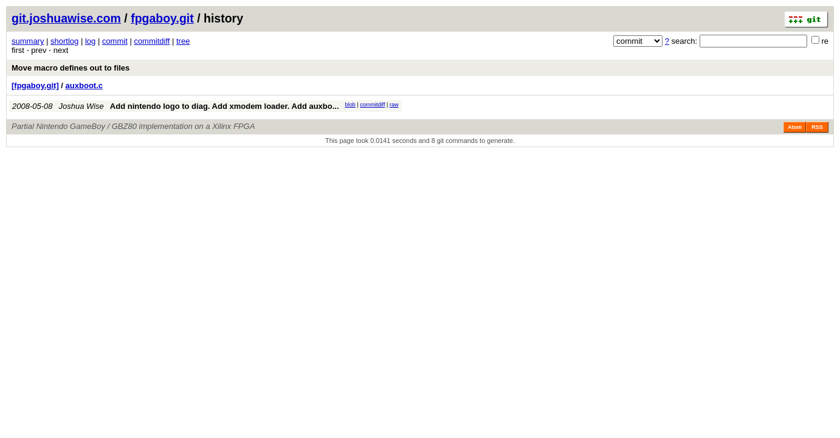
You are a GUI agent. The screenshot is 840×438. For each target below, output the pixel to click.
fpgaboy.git (162, 18)
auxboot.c (84, 85)
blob (350, 105)
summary (28, 41)
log (90, 41)
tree (183, 41)
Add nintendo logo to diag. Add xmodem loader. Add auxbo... (224, 106)
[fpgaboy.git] (35, 85)
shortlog (64, 41)
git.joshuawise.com (66, 18)
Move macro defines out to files (70, 67)
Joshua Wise (81, 106)
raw (394, 105)
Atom (795, 127)
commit (115, 41)
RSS (817, 127)
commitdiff (152, 41)
